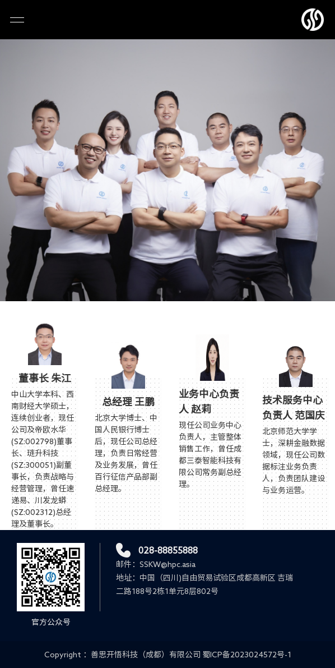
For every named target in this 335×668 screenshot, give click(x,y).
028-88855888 (168, 550)
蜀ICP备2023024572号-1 (246, 654)
